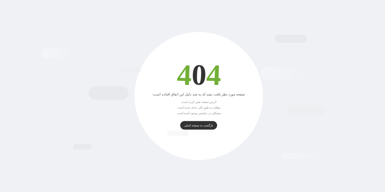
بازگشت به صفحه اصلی (192, 125)
